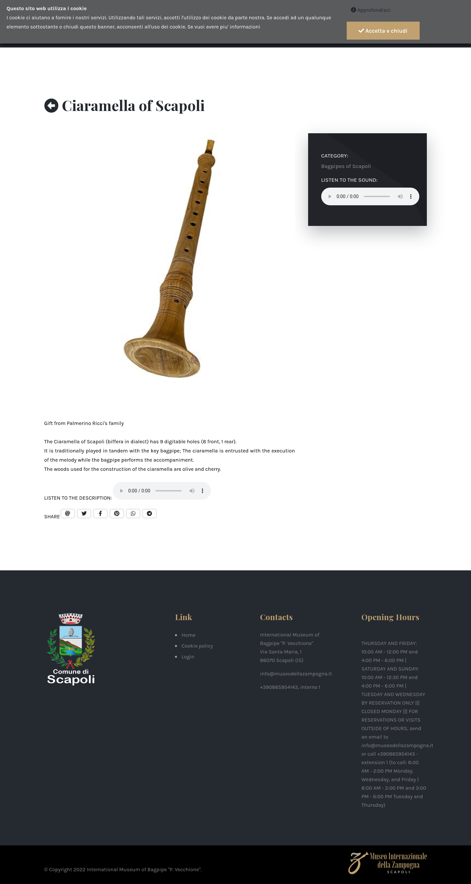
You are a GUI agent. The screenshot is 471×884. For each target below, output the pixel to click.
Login (188, 657)
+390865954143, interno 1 (290, 687)
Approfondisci (371, 10)
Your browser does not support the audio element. (162, 491)
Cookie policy (197, 646)
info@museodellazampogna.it (296, 674)
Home (189, 635)
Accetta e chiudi (383, 31)
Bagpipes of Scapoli (346, 166)
